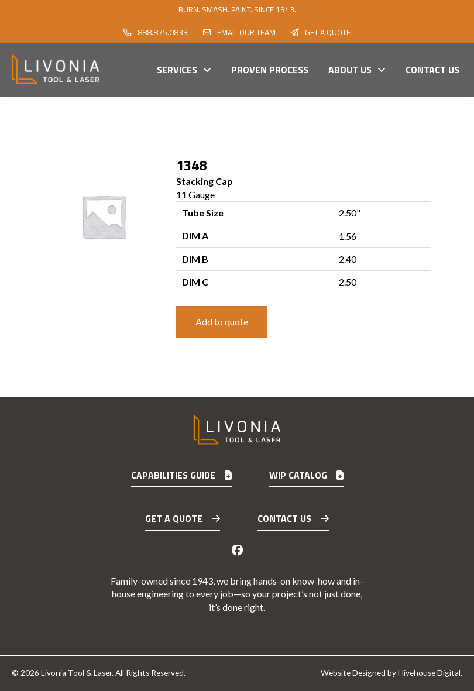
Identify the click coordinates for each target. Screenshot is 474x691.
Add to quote (221, 321)
